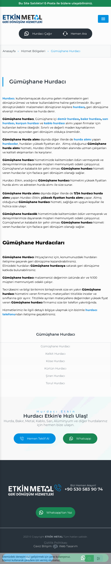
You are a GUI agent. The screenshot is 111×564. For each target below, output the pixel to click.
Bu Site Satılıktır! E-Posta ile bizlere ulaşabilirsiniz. (55, 3)
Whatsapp (80, 438)
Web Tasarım (68, 546)
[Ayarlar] (98, 558)
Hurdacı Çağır (38, 33)
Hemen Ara (75, 33)
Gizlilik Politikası (55, 543)
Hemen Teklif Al (34, 438)
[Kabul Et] (89, 558)
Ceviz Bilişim (43, 546)
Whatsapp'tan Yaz (55, 512)
